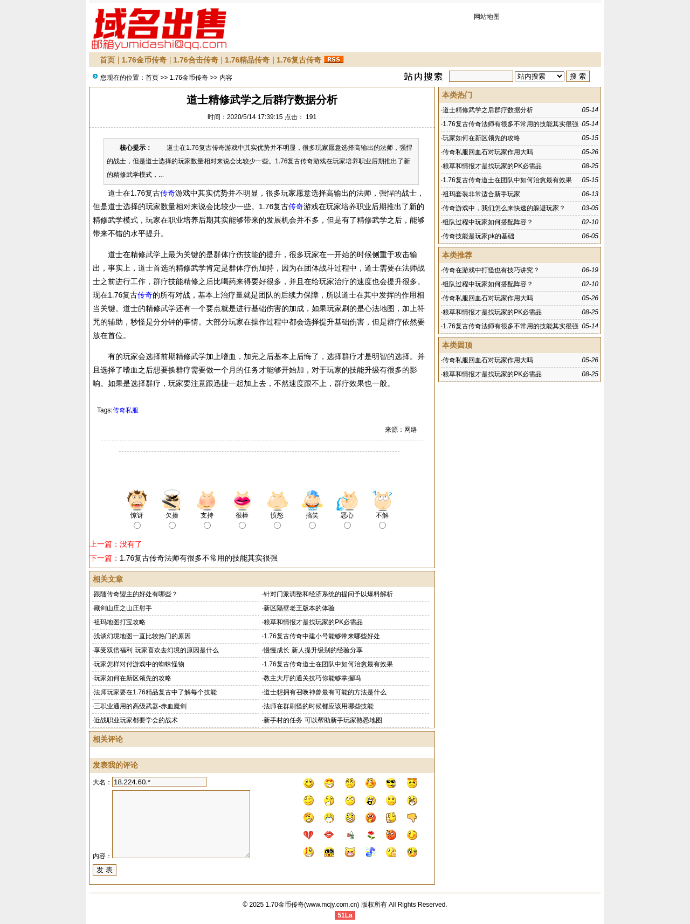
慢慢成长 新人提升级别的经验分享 (313, 650)
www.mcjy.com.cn (331, 904)
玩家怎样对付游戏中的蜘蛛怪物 (139, 664)
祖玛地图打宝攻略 (120, 622)
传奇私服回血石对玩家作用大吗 (488, 152)
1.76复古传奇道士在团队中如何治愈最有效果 (328, 664)
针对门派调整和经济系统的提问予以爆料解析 (328, 594)
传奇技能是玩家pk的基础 (478, 236)
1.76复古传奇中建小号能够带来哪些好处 (322, 636)
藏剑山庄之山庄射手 (123, 608)
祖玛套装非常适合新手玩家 (481, 194)
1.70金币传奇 (285, 904)
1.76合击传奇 (195, 60)
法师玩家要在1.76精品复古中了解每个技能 (155, 692)
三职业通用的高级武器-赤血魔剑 (140, 706)
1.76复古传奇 (299, 60)
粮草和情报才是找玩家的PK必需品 (313, 622)
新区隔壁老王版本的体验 (299, 608)
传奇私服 (126, 410)
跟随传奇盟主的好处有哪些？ (136, 594)
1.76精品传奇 (247, 60)
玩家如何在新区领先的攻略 (132, 678)
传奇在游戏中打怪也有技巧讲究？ (491, 270)
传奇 (167, 193)
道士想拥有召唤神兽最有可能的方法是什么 (325, 692)
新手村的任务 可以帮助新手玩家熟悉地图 (323, 720)
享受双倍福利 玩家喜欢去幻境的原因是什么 (156, 650)
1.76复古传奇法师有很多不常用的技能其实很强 (199, 558)
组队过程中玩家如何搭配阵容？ (488, 222)
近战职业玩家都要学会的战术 (136, 720)
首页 (107, 60)
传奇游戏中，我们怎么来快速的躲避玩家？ (504, 208)
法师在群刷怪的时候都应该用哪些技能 (319, 706)
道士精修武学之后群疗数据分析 (488, 110)
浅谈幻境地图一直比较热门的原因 (142, 636)
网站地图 (487, 16)
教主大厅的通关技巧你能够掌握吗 (312, 678)
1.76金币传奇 (144, 60)
